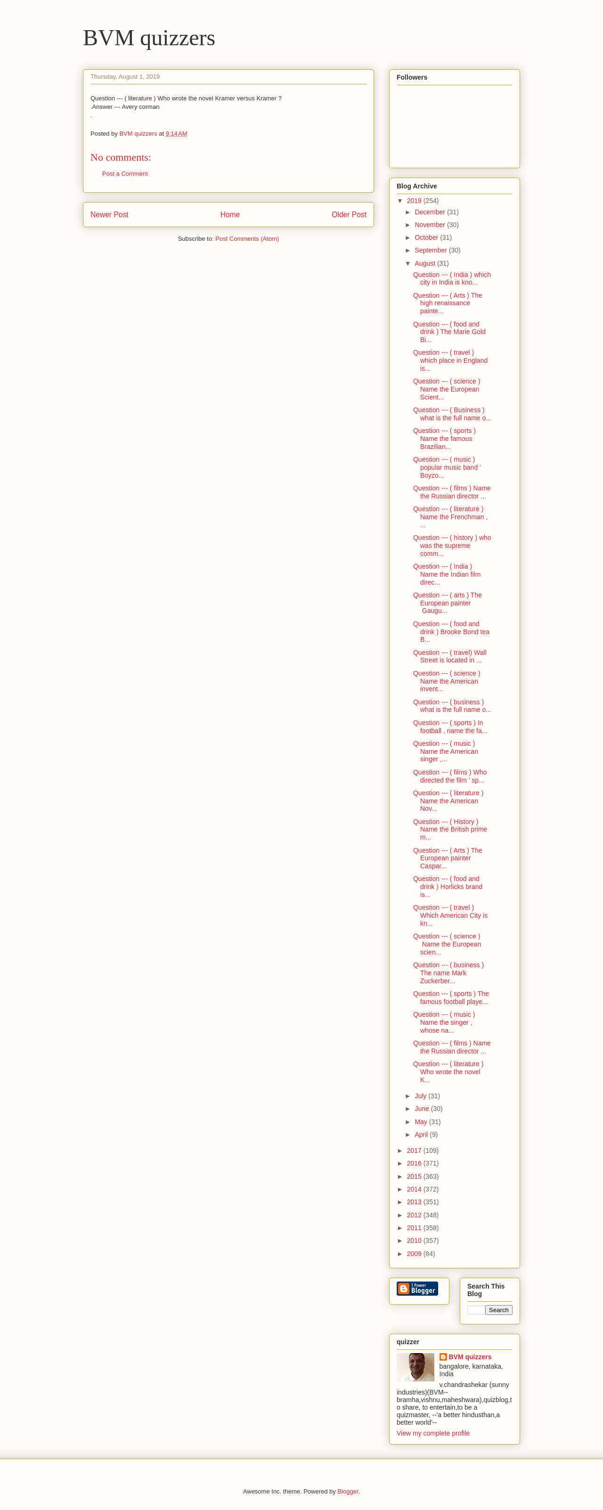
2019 (415, 200)
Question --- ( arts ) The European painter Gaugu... (447, 603)
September (431, 250)
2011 (415, 1228)
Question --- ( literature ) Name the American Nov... (448, 801)
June (423, 1108)
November (431, 225)
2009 (415, 1253)
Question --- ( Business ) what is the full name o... (452, 414)
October (427, 237)
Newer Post (109, 215)
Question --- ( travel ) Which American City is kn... (450, 915)
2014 (415, 1189)
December (431, 212)
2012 (415, 1215)
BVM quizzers (149, 37)
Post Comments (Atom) (247, 238)
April (422, 1134)
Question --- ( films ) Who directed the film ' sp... (450, 776)
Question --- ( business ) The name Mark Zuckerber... (448, 973)
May (422, 1122)
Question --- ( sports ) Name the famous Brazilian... (444, 438)
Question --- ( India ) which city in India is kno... (452, 278)
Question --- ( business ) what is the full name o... (452, 706)
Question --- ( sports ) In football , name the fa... (450, 727)
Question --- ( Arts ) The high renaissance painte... (447, 303)
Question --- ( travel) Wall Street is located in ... (450, 656)
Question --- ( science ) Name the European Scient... (446, 389)
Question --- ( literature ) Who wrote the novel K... (448, 1072)
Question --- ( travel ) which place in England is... (450, 360)
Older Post (349, 215)
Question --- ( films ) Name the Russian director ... (452, 492)
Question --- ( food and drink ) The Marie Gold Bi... (449, 332)
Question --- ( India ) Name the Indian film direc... (447, 574)
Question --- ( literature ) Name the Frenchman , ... (450, 517)
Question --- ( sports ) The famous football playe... (451, 997)
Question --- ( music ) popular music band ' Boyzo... (447, 467)
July (421, 1096)
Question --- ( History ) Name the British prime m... (450, 829)
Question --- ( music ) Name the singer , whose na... (444, 1022)
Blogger (347, 1491)
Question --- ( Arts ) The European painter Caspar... (447, 858)
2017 (415, 1150)
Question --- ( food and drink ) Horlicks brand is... (447, 886)
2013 (415, 1202)
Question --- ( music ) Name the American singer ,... (445, 751)
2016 (415, 1163)
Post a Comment (125, 173)
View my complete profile (433, 1433)
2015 (415, 1176)
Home (230, 215)
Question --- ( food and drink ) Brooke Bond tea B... (451, 632)
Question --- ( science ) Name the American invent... (446, 681)
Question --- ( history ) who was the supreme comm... (452, 545)
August (426, 263)
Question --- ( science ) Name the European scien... (447, 944)
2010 (415, 1240)
